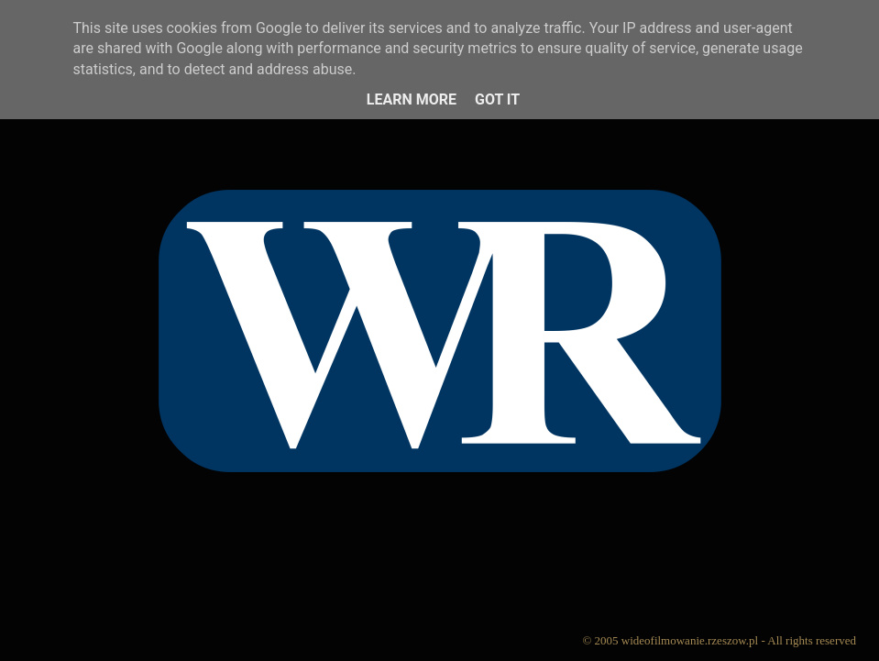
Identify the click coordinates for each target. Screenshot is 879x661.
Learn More (411, 99)
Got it (497, 99)
